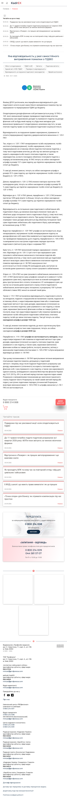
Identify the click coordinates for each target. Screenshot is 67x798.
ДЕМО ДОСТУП (60, 402)
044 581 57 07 (33, 553)
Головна (6, 9)
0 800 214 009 (33, 550)
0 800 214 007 (8, 709)
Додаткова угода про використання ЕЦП (18, 791)
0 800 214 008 (8, 715)
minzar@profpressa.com (13, 671)
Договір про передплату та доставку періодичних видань (24, 787)
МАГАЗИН (33, 532)
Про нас (6, 699)
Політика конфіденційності (13, 795)
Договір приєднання (11, 783)
